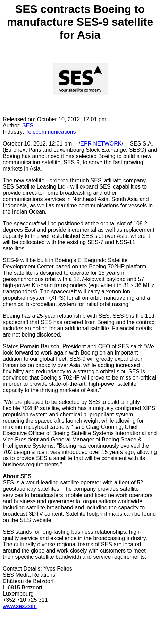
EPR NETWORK (100, 144)
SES (27, 125)
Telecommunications (51, 132)
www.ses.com (20, 606)
